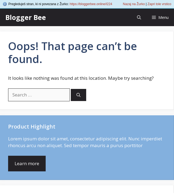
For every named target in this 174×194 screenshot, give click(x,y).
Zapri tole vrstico (159, 4)
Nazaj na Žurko (134, 4)
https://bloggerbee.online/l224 (91, 4)
